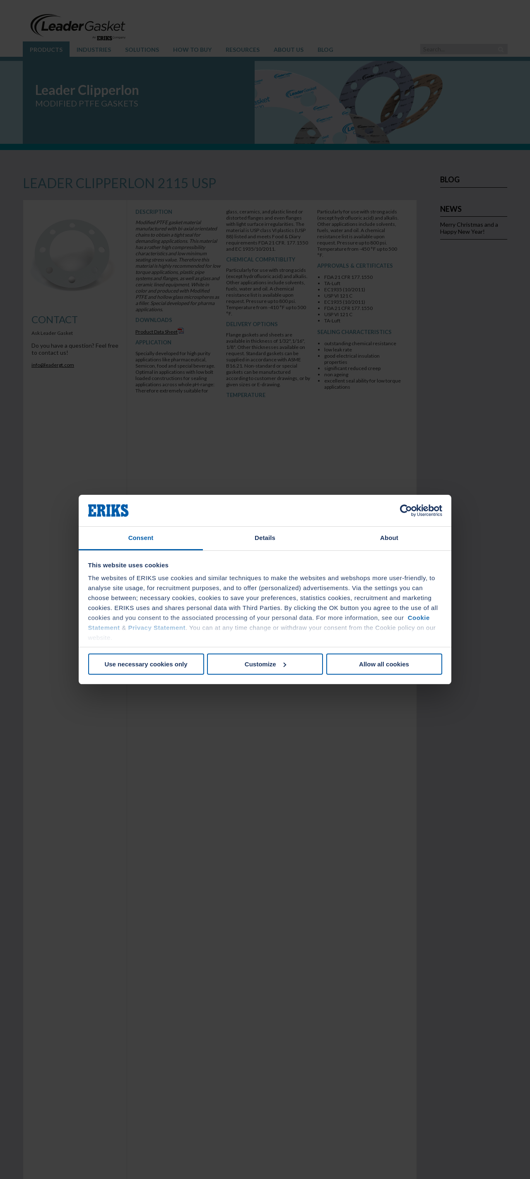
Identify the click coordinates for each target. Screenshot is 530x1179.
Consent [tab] (141, 537)
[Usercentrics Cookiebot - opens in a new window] (406, 510)
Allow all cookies (384, 664)
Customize (265, 664)
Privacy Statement (157, 627)
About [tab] (389, 537)
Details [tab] (265, 537)
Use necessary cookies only (145, 664)
